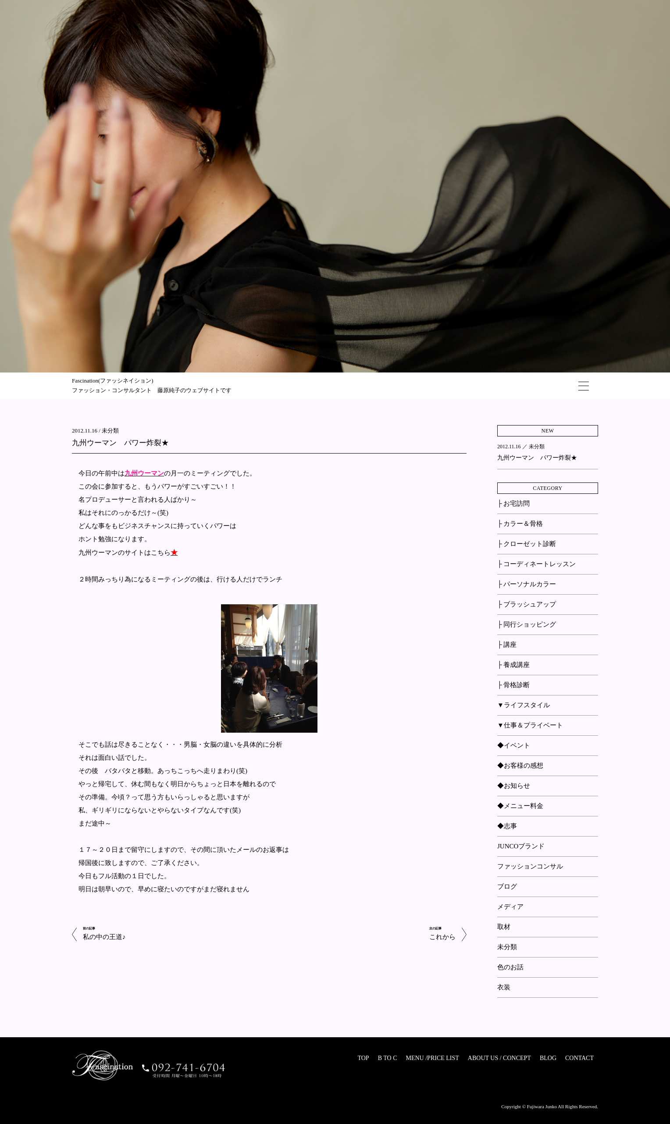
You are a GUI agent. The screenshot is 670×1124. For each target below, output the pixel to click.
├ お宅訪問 (513, 503)
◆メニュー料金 (520, 805)
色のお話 (510, 967)
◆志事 (507, 826)
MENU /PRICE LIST (432, 1058)
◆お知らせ (513, 785)
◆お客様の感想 (520, 765)
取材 (503, 926)
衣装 (503, 987)
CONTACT (579, 1058)
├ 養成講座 (513, 664)
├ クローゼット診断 (526, 543)
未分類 (110, 430)
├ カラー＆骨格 (520, 523)
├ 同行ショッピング (526, 624)
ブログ (507, 886)
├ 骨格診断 (513, 684)
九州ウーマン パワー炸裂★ (120, 443)
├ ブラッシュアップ (526, 604)
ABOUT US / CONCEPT (499, 1058)
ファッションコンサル (530, 866)
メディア (510, 906)
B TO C (387, 1058)
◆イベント (513, 745)
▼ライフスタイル (523, 705)
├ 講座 (507, 644)
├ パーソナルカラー (526, 584)
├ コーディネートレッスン (536, 563)
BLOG (548, 1058)
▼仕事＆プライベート (530, 725)
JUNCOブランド (521, 846)
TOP (363, 1058)
